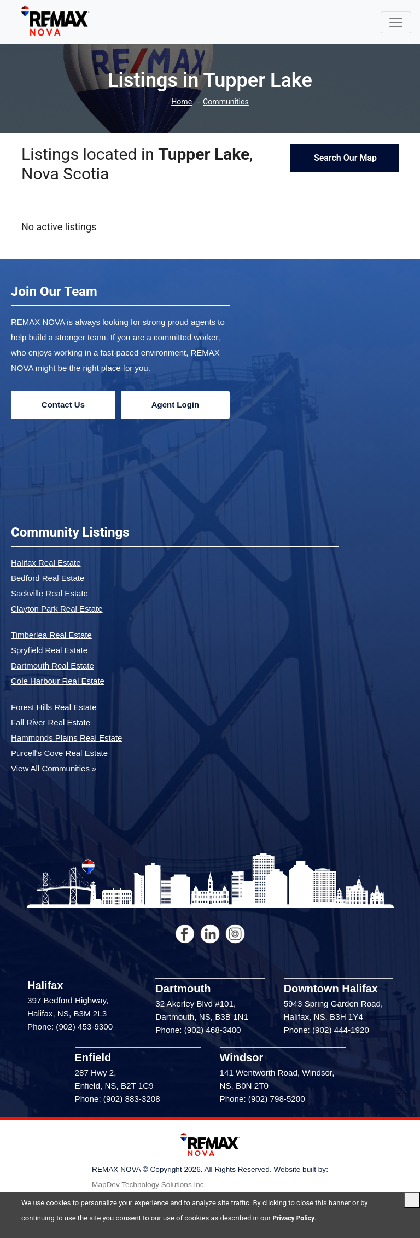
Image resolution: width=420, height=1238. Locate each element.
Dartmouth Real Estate (52, 665)
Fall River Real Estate (50, 722)
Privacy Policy (294, 1218)
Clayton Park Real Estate (57, 608)
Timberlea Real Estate (51, 635)
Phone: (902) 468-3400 (198, 1029)
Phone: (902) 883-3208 (117, 1098)
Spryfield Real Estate (49, 650)
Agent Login (175, 404)
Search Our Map (344, 158)
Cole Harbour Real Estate (57, 680)
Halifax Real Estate (46, 562)
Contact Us (63, 404)
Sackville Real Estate (49, 593)
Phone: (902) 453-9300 (70, 1026)
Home (180, 102)
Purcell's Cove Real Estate (59, 753)
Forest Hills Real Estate (54, 707)
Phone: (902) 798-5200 (262, 1098)
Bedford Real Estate (47, 578)
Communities (226, 102)
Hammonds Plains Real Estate (66, 737)
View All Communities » (53, 768)
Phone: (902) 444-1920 (326, 1029)
